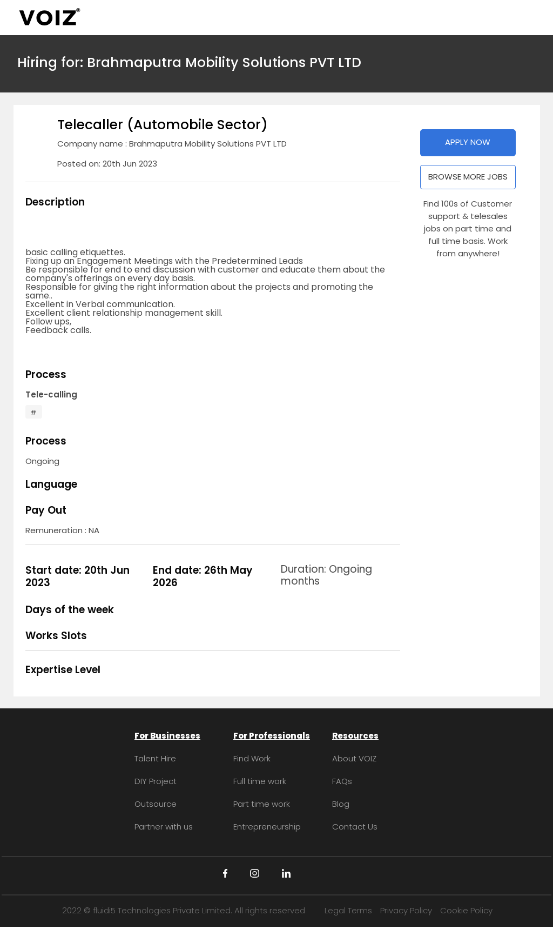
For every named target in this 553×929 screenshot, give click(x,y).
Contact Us (354, 826)
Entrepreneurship (267, 826)
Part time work (261, 803)
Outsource (155, 803)
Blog (340, 803)
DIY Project (155, 781)
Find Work (252, 758)
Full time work (259, 781)
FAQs (342, 781)
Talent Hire (155, 758)
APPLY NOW (467, 142)
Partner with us (163, 826)
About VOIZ (354, 758)
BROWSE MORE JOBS (468, 176)
